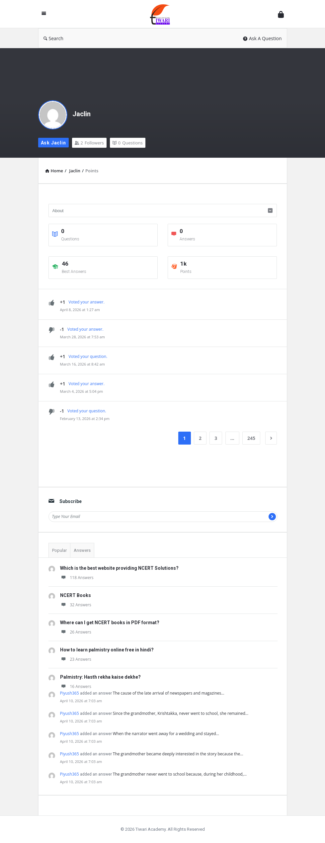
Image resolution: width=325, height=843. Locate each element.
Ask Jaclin (53, 142)
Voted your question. (88, 356)
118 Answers (77, 577)
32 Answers (75, 605)
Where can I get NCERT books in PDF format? (109, 622)
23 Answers (75, 659)
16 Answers (75, 686)
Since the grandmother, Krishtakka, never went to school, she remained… (180, 713)
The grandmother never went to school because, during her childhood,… (180, 774)
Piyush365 (69, 693)
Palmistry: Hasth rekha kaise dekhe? (100, 677)
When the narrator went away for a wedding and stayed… (166, 733)
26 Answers (75, 632)
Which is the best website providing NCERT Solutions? (119, 568)
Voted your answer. (87, 302)
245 (251, 438)
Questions (128, 142)
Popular (59, 550)
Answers (82, 550)
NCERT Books (75, 595)
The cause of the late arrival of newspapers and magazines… (168, 693)
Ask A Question (262, 38)
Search (53, 38)
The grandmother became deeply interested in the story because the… (178, 754)
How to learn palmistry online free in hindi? (107, 649)
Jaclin (81, 114)
